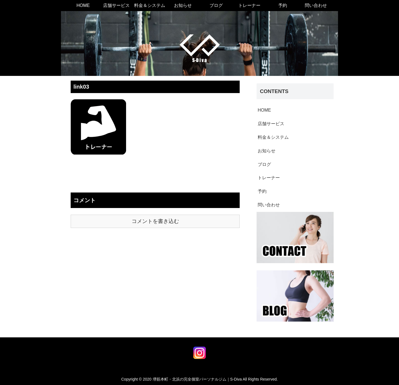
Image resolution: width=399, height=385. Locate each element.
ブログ (264, 164)
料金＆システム (273, 137)
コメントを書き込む (155, 221)
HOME (264, 110)
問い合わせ (269, 204)
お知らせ (266, 150)
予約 (262, 191)
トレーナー (269, 177)
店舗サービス (271, 123)
